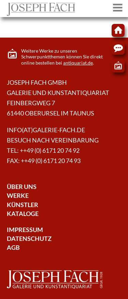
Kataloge (23, 213)
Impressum (25, 229)
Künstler (22, 204)
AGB (13, 247)
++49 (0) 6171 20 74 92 (50, 150)
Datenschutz (29, 238)
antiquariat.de (78, 63)
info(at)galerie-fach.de (46, 130)
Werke (18, 195)
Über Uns (22, 186)
